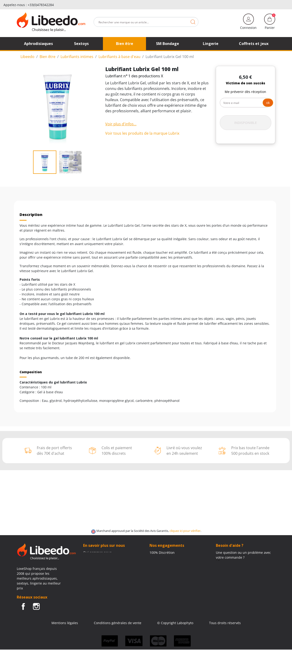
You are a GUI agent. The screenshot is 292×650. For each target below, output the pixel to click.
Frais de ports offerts (165, 562)
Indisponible (245, 122)
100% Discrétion (162, 552)
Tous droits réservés (225, 623)
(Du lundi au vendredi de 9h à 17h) (243, 567)
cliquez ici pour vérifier (185, 531)
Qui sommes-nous (97, 552)
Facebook (23, 606)
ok (268, 102)
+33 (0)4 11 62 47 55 (234, 562)
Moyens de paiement (165, 567)
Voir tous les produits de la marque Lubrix (142, 133)
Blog (86, 562)
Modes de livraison (164, 557)
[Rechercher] (146, 22)
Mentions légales (64, 623)
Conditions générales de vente (117, 623)
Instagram (36, 606)
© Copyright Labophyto (175, 623)
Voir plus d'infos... (120, 124)
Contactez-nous (95, 557)
